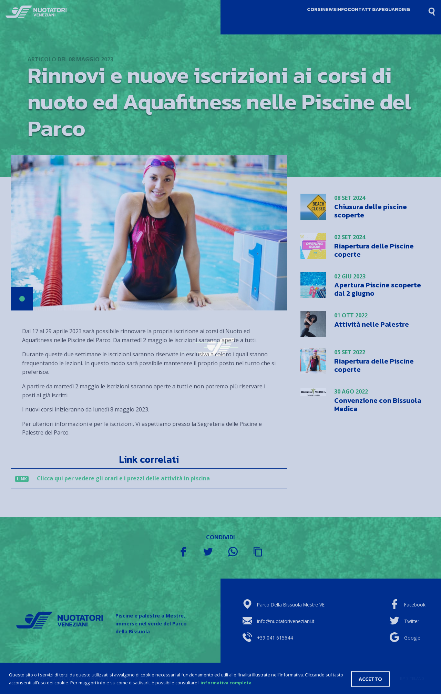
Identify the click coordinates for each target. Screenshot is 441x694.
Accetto (370, 679)
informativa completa (226, 683)
